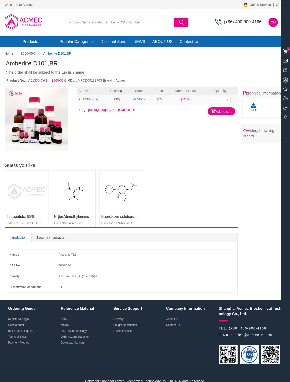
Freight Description (125, 325)
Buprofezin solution (117, 217)
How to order (16, 325)
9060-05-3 (28, 53)
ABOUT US (162, 41)
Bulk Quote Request (20, 331)
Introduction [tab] (18, 237)
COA (64, 319)
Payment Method (18, 342)
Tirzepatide (16, 217)
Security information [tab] (50, 237)
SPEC (253, 107)
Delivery (119, 319)
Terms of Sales (17, 336)
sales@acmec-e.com (253, 335)
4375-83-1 (76, 223)
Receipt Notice (123, 331)
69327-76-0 (124, 223)
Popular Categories (77, 41)
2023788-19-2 (32, 223)
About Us (172, 319)
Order (280, 5)
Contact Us (189, 41)
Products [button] (30, 41)
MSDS (65, 325)
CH (273, 22)
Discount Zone (113, 41)
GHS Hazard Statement (75, 336)
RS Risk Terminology (74, 331)
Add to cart (221, 111)
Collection (126, 110)
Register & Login (18, 319)
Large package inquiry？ (96, 110)
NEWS (139, 41)
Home (9, 53)
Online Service (258, 5)
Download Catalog (72, 342)
